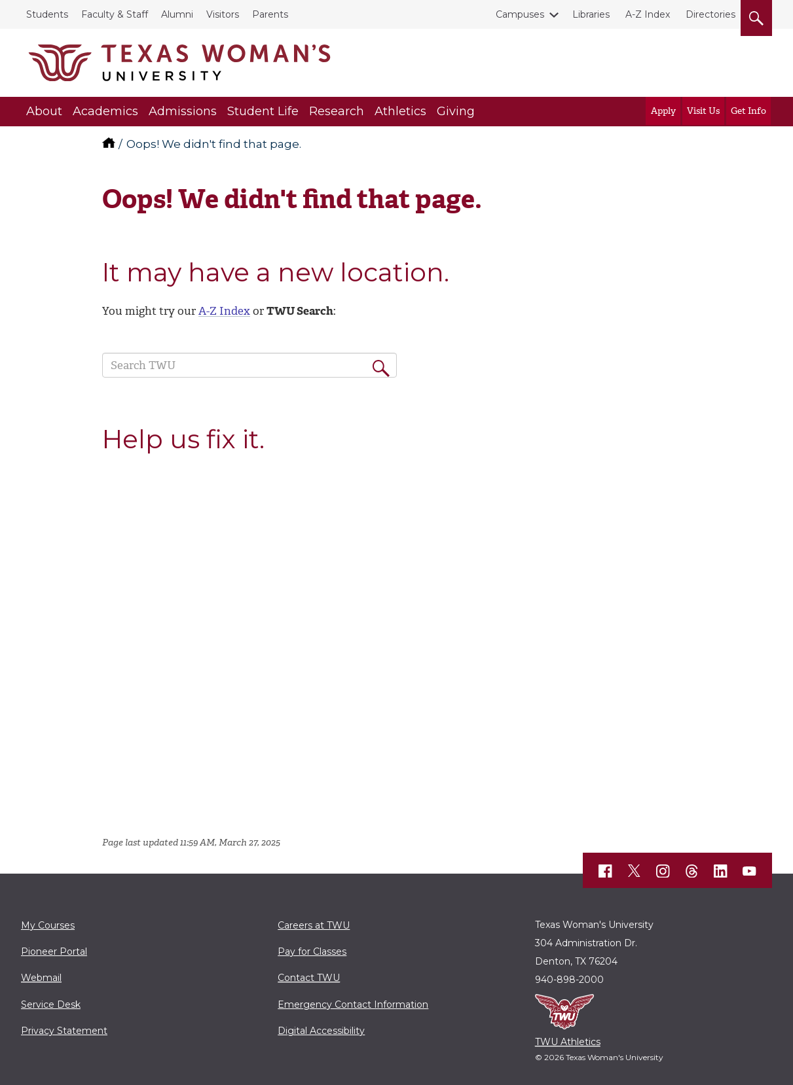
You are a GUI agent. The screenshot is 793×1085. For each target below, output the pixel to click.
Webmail (41, 978)
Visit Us (703, 111)
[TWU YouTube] (750, 871)
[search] (756, 15)
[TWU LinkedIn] (721, 871)
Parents (270, 14)
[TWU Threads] (692, 871)
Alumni (177, 14)
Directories (710, 14)
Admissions (183, 111)
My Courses (48, 925)
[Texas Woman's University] (179, 62)
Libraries (591, 14)
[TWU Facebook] (606, 871)
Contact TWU (309, 978)
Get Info (748, 111)
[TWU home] (110, 144)
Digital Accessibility (321, 1031)
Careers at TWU (314, 925)
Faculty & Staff (114, 14)
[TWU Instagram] (663, 871)
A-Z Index (647, 14)
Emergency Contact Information (353, 1004)
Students (47, 14)
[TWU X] (634, 871)
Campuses (522, 14)
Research (336, 111)
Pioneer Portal (54, 951)
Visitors (222, 14)
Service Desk (51, 1004)
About (44, 111)
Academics (105, 111)
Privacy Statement (64, 1031)
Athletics (400, 111)
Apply (663, 111)
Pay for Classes (312, 951)
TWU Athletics (567, 1042)
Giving (456, 111)
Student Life (263, 111)
